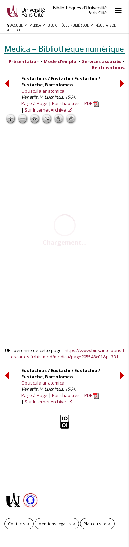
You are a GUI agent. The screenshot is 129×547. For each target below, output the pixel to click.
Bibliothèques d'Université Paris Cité (80, 10)
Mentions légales (54, 523)
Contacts (16, 523)
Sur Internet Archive (46, 110)
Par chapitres (66, 103)
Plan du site (95, 523)
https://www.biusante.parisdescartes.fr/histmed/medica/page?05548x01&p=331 (68, 353)
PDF (91, 103)
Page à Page (34, 103)
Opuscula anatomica (42, 91)
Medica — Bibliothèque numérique (64, 48)
